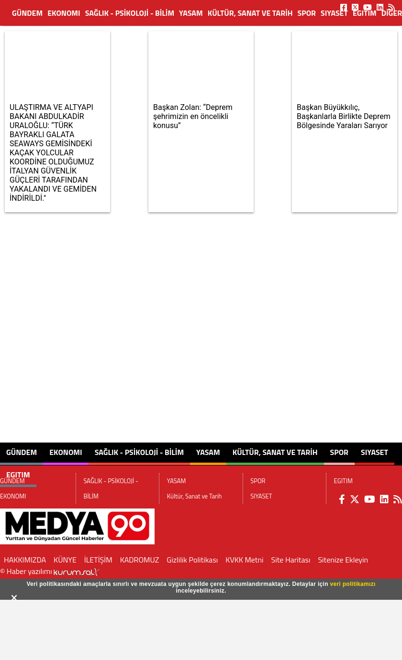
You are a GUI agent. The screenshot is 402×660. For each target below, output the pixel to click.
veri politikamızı (352, 584)
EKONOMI (63, 13)
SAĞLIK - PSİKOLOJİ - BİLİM (129, 13)
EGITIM (365, 13)
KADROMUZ (139, 559)
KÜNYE (65, 559)
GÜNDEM (27, 13)
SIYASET (334, 13)
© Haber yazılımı (50, 571)
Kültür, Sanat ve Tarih (250, 13)
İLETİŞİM (98, 559)
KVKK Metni (244, 559)
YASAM (191, 13)
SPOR (307, 13)
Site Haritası (291, 559)
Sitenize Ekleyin (343, 559)
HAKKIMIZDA (25, 559)
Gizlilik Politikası (192, 559)
